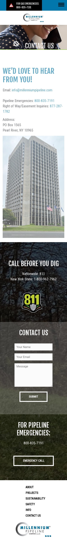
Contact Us (33, 515)
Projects (32, 493)
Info (28, 510)
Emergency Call (33, 460)
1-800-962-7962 (45, 279)
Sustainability (35, 498)
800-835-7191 (44, 107)
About (30, 487)
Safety (30, 504)
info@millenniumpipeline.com (32, 97)
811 (42, 274)
